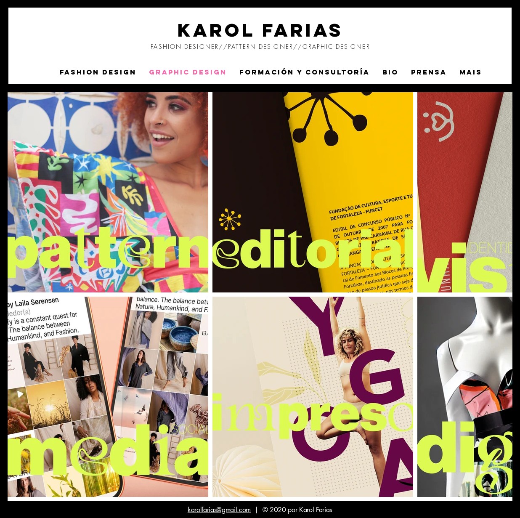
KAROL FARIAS (261, 30)
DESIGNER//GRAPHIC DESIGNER (314, 46)
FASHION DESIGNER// (189, 46)
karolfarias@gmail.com (219, 509)
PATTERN (243, 46)
